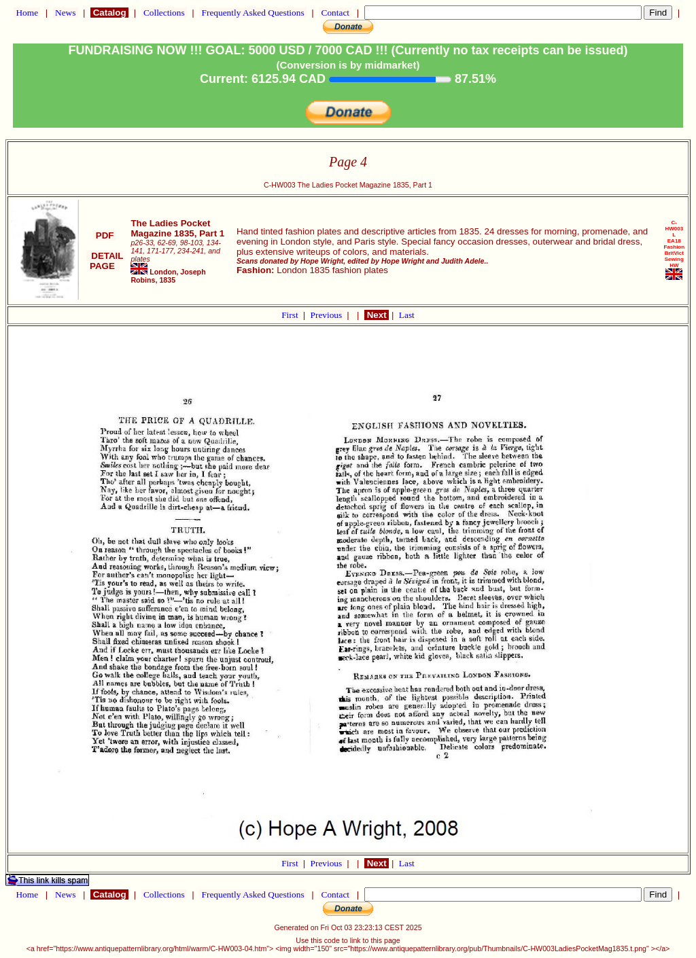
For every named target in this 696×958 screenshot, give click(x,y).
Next (376, 315)
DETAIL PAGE (105, 261)
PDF (104, 235)
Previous (328, 315)
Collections (164, 12)
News (65, 12)
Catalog (109, 12)
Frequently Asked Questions (253, 12)
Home (27, 12)
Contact (335, 12)
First (290, 315)
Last (407, 315)
